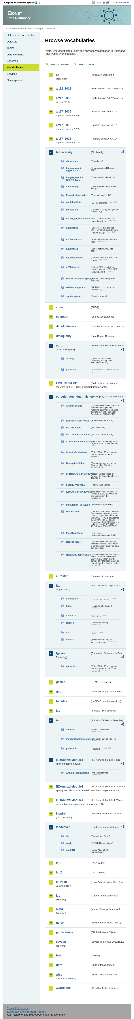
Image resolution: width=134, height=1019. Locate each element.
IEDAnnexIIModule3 (69, 786)
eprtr (59, 345)
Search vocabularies (59, 64)
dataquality (72, 186)
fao (58, 585)
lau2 (59, 872)
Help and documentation (21, 35)
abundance (72, 161)
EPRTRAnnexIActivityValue (78, 474)
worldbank (63, 988)
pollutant (71, 748)
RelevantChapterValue (78, 554)
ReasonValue (73, 541)
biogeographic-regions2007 (74, 169)
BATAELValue (73, 427)
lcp (58, 895)
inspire (60, 813)
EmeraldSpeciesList (77, 195)
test (58, 955)
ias (58, 710)
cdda (59, 307)
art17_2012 (63, 125)
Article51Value (74, 405)
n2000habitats (74, 239)
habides (61, 701)
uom (59, 964)
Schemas (12, 60)
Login (98, 2)
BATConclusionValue (77, 434)
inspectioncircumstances (78, 739)
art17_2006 (63, 111)
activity (70, 358)
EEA (22, 2)
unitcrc (70, 639)
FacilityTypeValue (75, 485)
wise (59, 974)
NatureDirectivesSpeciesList (78, 278)
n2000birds (72, 228)
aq (57, 74)
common (62, 316)
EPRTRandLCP (66, 383)
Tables (10, 48)
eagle (69, 843)
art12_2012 (63, 88)
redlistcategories (75, 287)
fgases (60, 653)
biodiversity (64, 152)
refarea (70, 622)
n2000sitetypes (74, 257)
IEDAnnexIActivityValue (78, 491)
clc (67, 836)
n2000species (73, 267)
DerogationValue (75, 463)
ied (58, 720)
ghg (58, 691)
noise (60, 922)
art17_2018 (63, 138)
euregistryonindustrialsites (73, 396)
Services (12, 73)
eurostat (61, 576)
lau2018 (61, 882)
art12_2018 (63, 98)
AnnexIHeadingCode (77, 772)
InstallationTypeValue (78, 504)
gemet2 (61, 682)
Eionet (21, 28)
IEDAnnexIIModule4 (69, 800)
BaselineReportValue (77, 420)
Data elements (15, 54)
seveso (61, 941)
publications (64, 932)
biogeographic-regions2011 (74, 178)
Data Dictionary (34, 28)
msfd (59, 909)
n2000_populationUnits (78, 218)
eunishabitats (73, 202)
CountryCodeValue (76, 452)
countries (71, 666)
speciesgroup (73, 296)
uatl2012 (70, 850)
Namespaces (14, 80)
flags (68, 606)
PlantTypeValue (74, 533)
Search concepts (86, 64)
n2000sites (72, 249)
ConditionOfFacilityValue (78, 441)
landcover (63, 827)
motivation (72, 209)
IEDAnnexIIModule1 (69, 759)
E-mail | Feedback (17, 1008)
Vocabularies (15, 67)
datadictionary (66, 326)
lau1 (59, 863)
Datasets (12, 41)
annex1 (70, 729)
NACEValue (72, 511)
